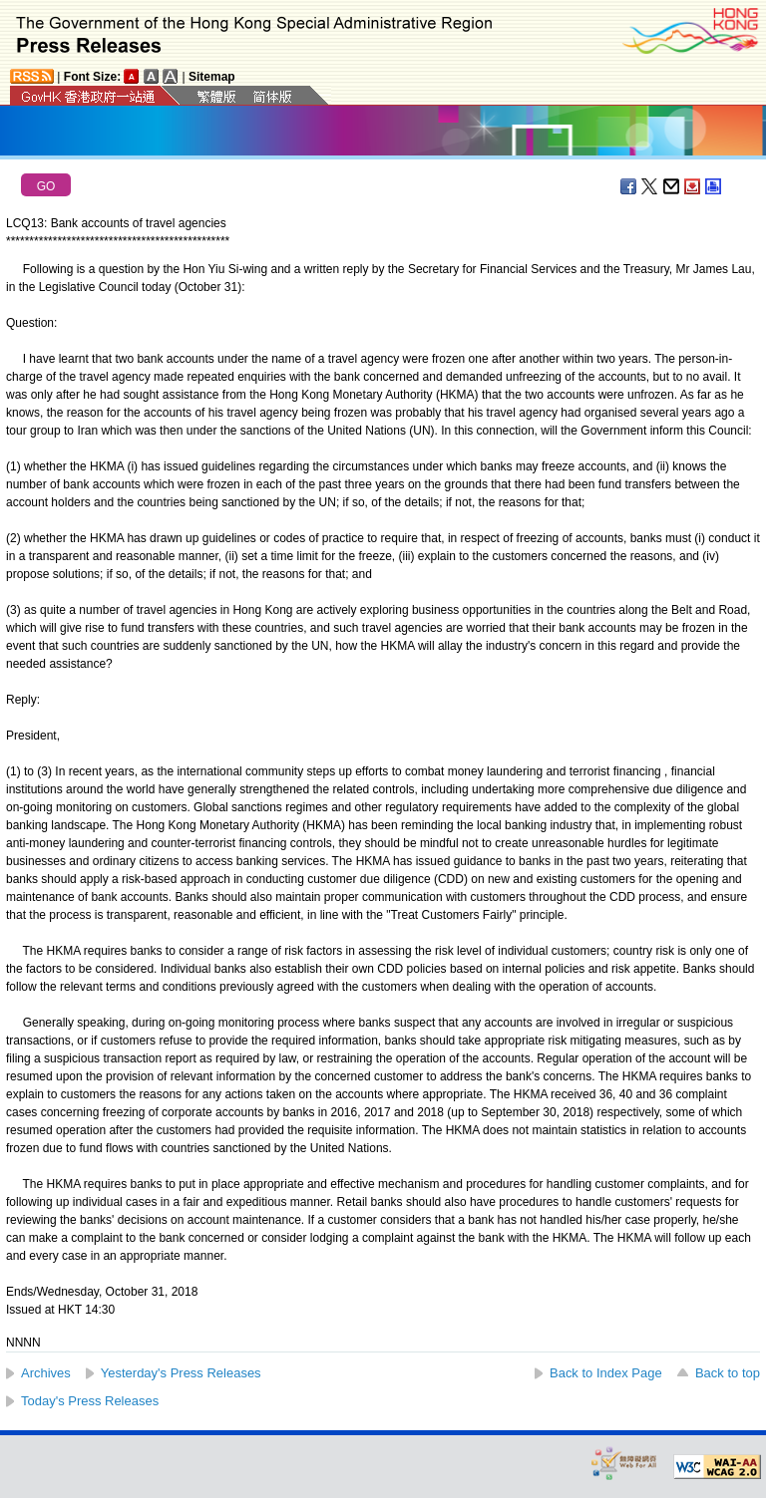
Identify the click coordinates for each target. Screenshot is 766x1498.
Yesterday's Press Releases (181, 1372)
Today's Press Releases (90, 1400)
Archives (46, 1372)
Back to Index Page (606, 1372)
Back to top (727, 1372)
